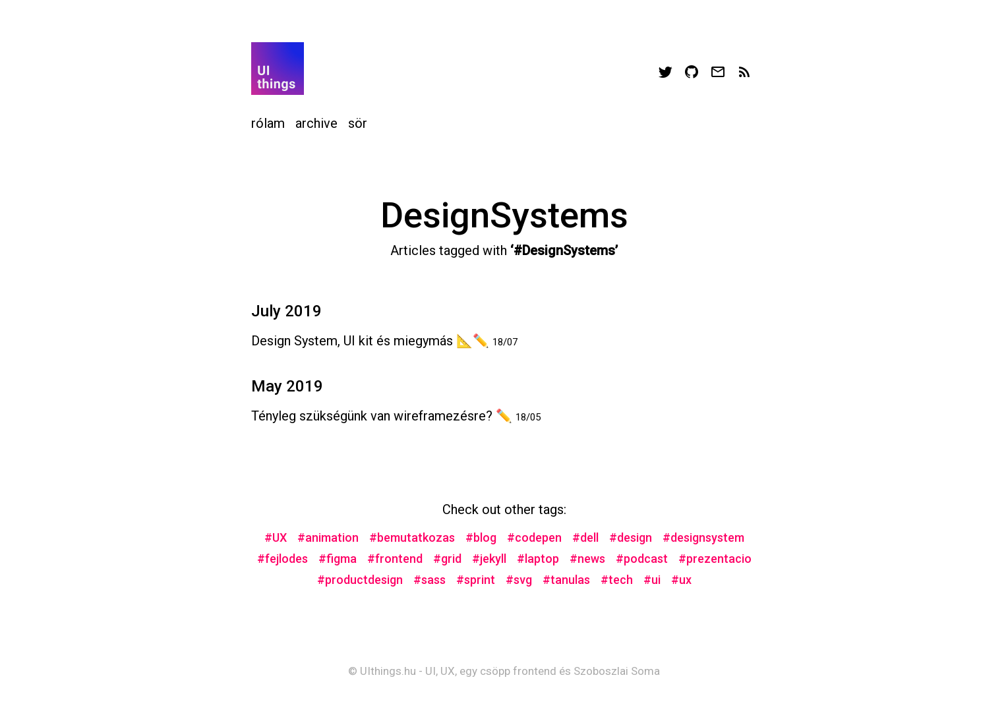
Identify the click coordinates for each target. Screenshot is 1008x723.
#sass (429, 580)
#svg (519, 580)
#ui (652, 580)
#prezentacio (715, 558)
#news (587, 558)
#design (630, 537)
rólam (268, 123)
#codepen (534, 537)
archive (316, 123)
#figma (337, 558)
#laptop (538, 558)
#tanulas (566, 580)
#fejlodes (282, 558)
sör (357, 123)
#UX (275, 537)
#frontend (395, 558)
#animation (328, 537)
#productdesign (360, 580)
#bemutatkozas (412, 537)
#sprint (475, 580)
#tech (617, 580)
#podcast (642, 558)
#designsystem (703, 537)
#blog (480, 537)
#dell (585, 537)
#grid (447, 558)
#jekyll (489, 558)
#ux (681, 580)
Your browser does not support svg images (277, 68)
